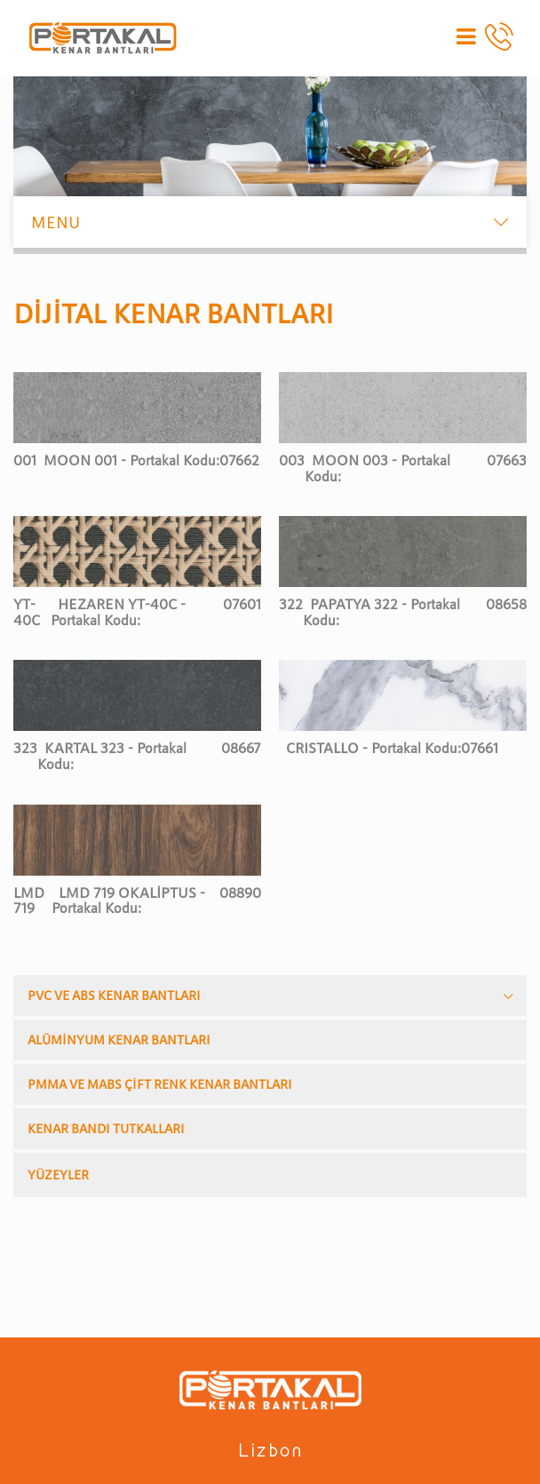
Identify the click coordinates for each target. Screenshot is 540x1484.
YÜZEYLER (58, 1174)
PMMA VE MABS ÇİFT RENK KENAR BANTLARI (160, 1083)
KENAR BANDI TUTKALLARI (106, 1128)
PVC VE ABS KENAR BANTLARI (114, 995)
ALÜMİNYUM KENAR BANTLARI (119, 1039)
